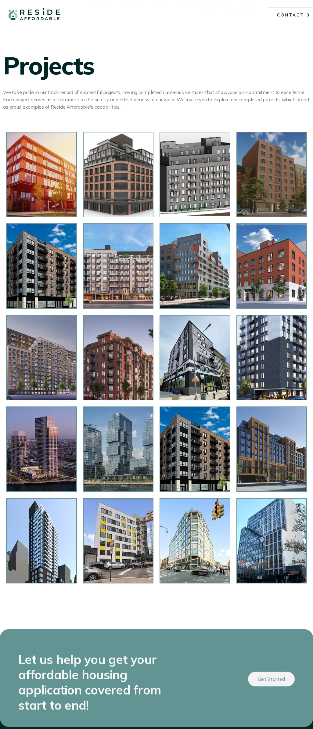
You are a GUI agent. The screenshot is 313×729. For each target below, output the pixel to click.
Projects (243, 15)
